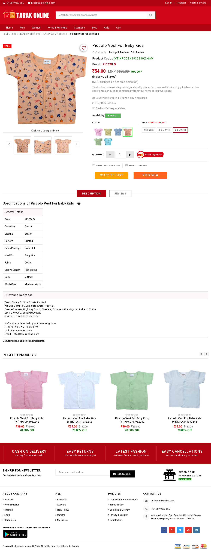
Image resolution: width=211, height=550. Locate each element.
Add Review (137, 52)
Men (22, 27)
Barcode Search (70, 546)
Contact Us (10, 520)
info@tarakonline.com (43, 2)
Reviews (120, 193)
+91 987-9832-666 (15, 3)
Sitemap (8, 509)
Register (181, 2)
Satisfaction (116, 520)
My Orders (62, 520)
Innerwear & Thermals (55, 34)
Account (61, 504)
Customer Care (198, 2)
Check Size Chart (156, 122)
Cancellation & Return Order (124, 499)
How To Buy (63, 509)
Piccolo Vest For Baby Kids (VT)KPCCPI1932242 (27, 420)
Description (91, 193)
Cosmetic (79, 27)
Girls (106, 27)
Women (36, 27)
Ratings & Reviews (119, 52)
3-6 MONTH (180, 130)
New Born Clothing (29, 34)
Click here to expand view (45, 130)
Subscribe (124, 474)
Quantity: (98, 154)
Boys (94, 27)
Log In (168, 2)
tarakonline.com (23, 546)
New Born (149, 130)
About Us (9, 499)
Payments (62, 499)
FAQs (7, 515)
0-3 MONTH (164, 130)
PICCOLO (109, 64)
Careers (61, 515)
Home (9, 27)
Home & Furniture (57, 27)
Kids (118, 27)
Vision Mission (11, 504)
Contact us (152, 493)
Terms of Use (116, 504)
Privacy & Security (119, 515)
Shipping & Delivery (120, 509)
